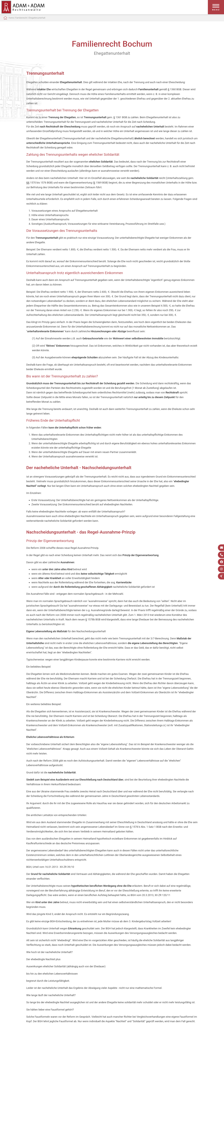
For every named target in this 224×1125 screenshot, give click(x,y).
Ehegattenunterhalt (37, 18)
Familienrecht (21, 18)
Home (11, 18)
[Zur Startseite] (22, 12)
